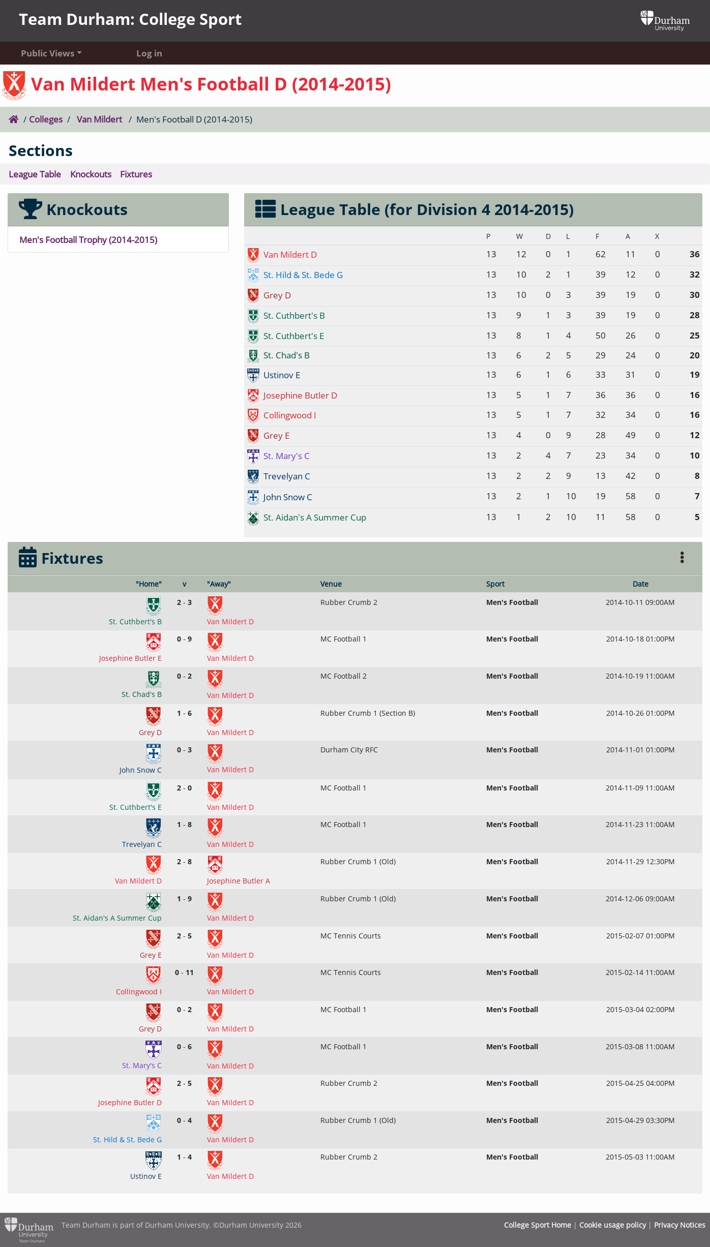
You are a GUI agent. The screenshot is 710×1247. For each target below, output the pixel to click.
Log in (149, 53)
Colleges (46, 119)
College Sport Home (537, 1225)
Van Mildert (99, 119)
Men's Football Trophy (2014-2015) (88, 239)
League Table (35, 174)
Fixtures (136, 174)
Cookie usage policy (612, 1225)
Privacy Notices (679, 1225)
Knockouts (90, 174)
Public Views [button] (47, 53)
